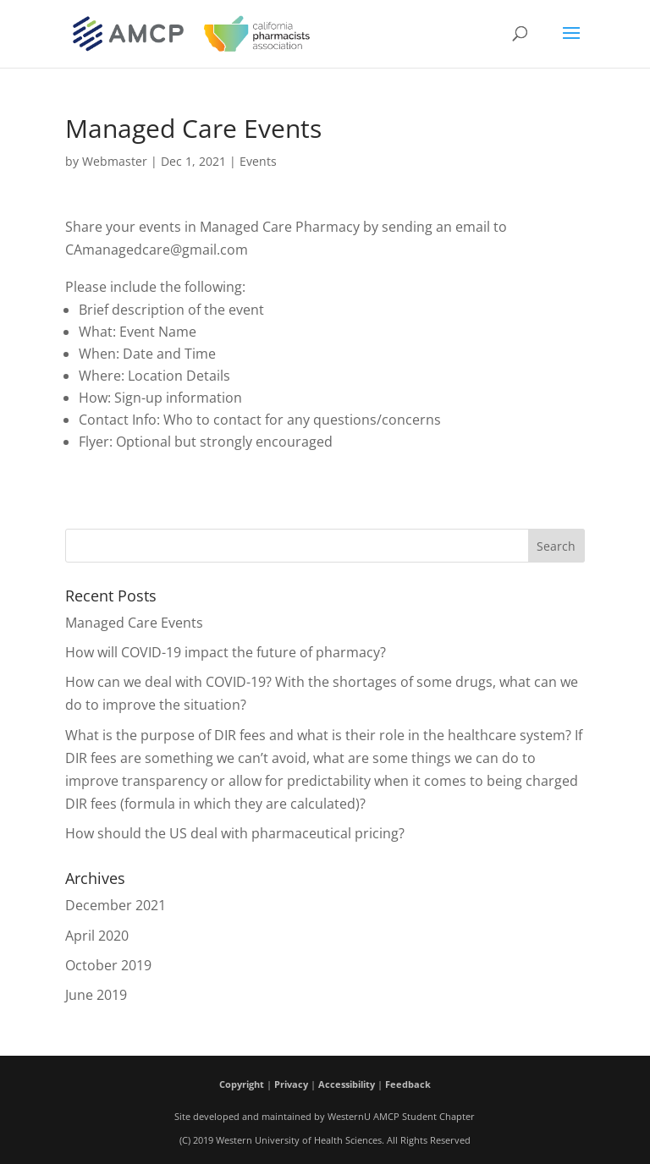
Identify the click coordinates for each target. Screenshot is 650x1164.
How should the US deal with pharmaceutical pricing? (235, 833)
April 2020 (97, 935)
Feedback (408, 1084)
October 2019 (108, 965)
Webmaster (114, 161)
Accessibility (346, 1084)
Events (258, 161)
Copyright (241, 1084)
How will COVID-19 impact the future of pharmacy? (225, 652)
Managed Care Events (134, 622)
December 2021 (115, 905)
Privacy (291, 1084)
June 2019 (96, 995)
